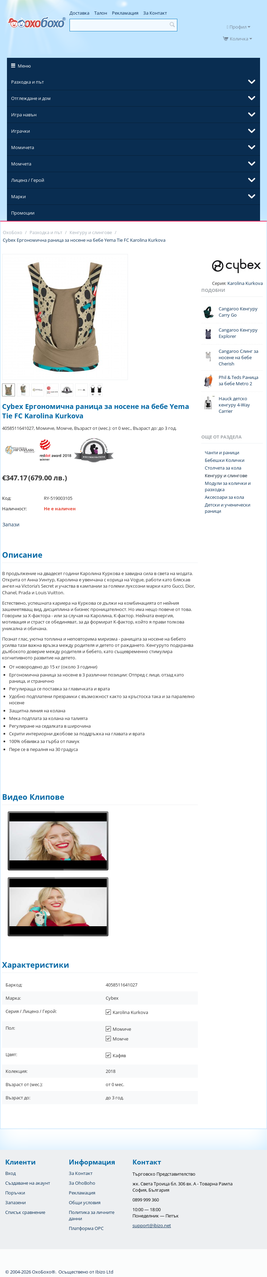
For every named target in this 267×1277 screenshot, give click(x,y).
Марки (18, 196)
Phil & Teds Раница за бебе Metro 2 (238, 380)
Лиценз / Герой (27, 180)
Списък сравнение (25, 1212)
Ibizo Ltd (104, 1272)
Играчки (20, 131)
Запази (10, 524)
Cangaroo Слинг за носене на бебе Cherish (238, 357)
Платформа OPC (86, 1228)
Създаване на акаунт (27, 1183)
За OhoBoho (82, 1183)
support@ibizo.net (151, 1225)
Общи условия (84, 1202)
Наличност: (14, 508)
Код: (6, 498)
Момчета (21, 164)
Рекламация (125, 13)
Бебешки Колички (224, 460)
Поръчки (15, 1193)
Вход (10, 1173)
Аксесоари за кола (224, 497)
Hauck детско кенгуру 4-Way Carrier (234, 404)
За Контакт (155, 13)
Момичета (22, 147)
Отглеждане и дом (31, 98)
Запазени (15, 1202)
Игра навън (24, 114)
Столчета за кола (223, 468)
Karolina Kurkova (244, 283)
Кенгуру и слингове (226, 475)
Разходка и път (27, 82)
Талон (100, 13)
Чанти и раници (222, 452)
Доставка (79, 13)
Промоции (22, 213)
